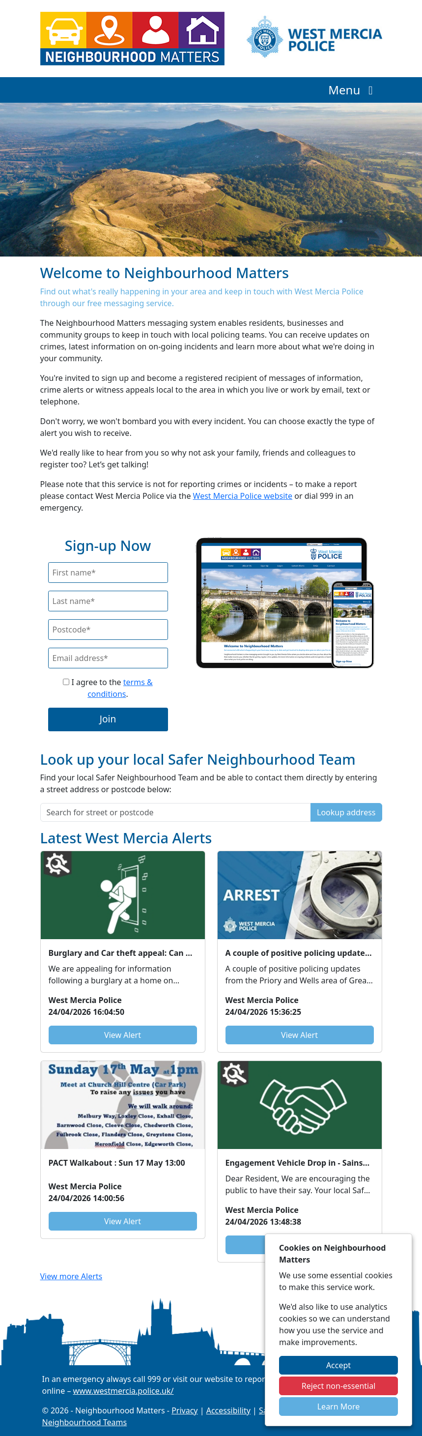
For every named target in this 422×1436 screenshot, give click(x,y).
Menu (353, 90)
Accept (338, 1365)
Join (108, 718)
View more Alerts (71, 1276)
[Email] (108, 658)
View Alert (122, 1035)
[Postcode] (108, 629)
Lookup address (346, 812)
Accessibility (228, 1410)
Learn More (338, 1406)
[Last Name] (108, 601)
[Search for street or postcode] (175, 812)
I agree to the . (107, 688)
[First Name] (108, 572)
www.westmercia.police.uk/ (123, 1390)
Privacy (184, 1410)
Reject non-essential (339, 1385)
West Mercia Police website (242, 495)
